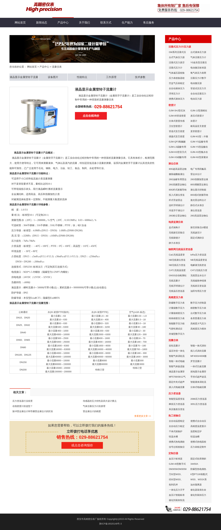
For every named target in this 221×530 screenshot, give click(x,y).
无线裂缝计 (174, 237)
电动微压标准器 (198, 67)
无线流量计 (174, 280)
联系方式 (105, 22)
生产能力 (127, 22)
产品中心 (63, 21)
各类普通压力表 (198, 318)
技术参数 (140, 77)
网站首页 (20, 22)
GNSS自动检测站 (177, 275)
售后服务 (148, 22)
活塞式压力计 (175, 67)
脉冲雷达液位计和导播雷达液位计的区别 (32, 411)
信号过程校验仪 (177, 447)
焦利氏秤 (173, 484)
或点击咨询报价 (82, 445)
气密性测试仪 (175, 328)
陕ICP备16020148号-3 (110, 523)
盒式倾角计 (174, 227)
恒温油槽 (194, 436)
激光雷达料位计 (198, 200)
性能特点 (82, 77)
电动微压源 (196, 83)
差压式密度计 (197, 115)
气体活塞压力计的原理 (94, 406)
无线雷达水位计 (198, 275)
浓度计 (193, 121)
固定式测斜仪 (197, 237)
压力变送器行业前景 (22, 401)
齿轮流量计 (174, 345)
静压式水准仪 (197, 205)
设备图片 (53, 77)
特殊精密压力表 (177, 318)
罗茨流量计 (196, 361)
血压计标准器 (175, 458)
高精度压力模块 (198, 328)
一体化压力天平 (177, 490)
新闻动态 (41, 22)
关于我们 (84, 22)
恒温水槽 (173, 436)
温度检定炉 (196, 431)
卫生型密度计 (175, 126)
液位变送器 (196, 210)
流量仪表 (57, 66)
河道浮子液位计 (177, 210)
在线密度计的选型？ (22, 406)
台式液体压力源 (198, 52)
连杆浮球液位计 (177, 205)
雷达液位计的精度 (92, 411)
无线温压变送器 (177, 291)
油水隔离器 (196, 484)
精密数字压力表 (198, 308)
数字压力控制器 (198, 302)
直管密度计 (196, 131)
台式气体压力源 (177, 57)
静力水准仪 (174, 243)
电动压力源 (196, 98)
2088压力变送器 (198, 399)
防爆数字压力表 (177, 302)
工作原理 (111, 77)
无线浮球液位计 (177, 286)
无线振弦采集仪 (177, 232)
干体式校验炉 (175, 431)
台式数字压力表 (198, 313)
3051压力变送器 (198, 404)
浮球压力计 (174, 93)
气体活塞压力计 (198, 57)
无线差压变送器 (198, 286)
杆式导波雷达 (175, 200)
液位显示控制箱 (198, 189)
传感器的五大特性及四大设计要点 (100, 401)
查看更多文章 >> (142, 416)
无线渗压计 (196, 232)
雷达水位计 (196, 174)
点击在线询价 (91, 115)
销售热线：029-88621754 (82, 437)
